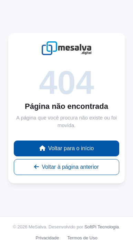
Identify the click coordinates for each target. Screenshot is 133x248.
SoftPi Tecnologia (101, 226)
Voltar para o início (66, 148)
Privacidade (47, 237)
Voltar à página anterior (66, 167)
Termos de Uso (82, 237)
